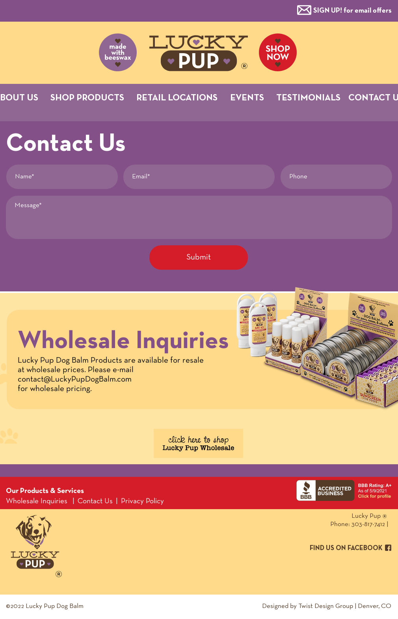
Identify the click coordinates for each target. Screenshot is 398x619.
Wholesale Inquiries (36, 501)
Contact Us (95, 501)
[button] (352, 10)
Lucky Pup (337, 516)
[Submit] (198, 257)
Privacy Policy (142, 501)
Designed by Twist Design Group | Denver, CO (326, 606)
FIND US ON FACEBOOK (346, 548)
